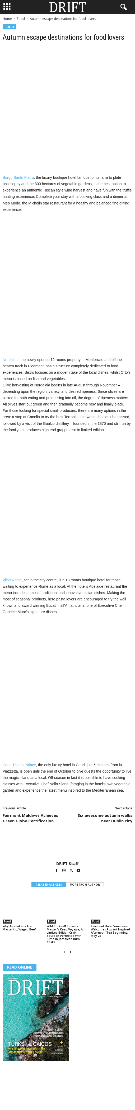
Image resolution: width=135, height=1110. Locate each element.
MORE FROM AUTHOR (85, 884)
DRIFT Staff (67, 863)
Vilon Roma (12, 580)
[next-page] (70, 952)
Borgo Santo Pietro (18, 177)
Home (7, 18)
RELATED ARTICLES (49, 884)
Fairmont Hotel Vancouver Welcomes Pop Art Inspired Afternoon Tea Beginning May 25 (110, 931)
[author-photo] (67, 845)
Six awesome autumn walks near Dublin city (105, 818)
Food (21, 18)
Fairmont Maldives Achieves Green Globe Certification (30, 818)
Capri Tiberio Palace (19, 765)
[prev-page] (64, 952)
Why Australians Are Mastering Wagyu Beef (19, 927)
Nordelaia (10, 360)
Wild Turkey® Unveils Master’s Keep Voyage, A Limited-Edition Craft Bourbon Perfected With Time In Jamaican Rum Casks (65, 934)
